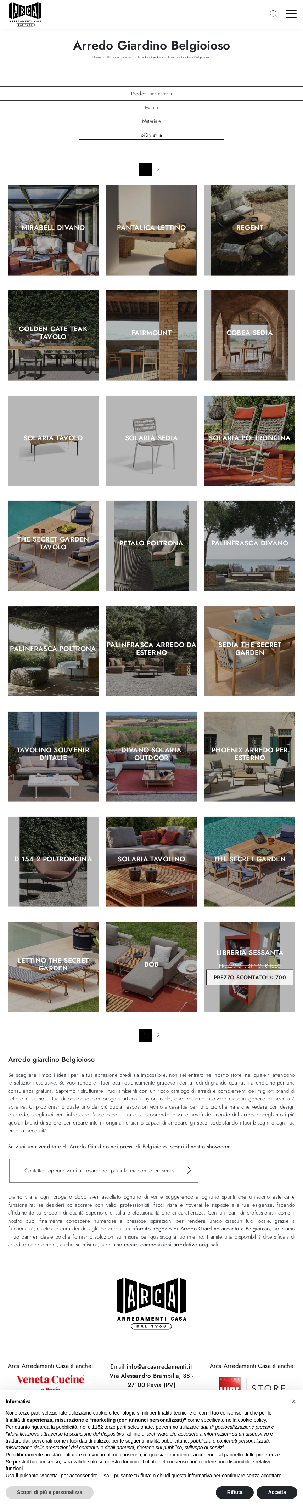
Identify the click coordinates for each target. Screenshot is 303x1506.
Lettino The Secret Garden (53, 964)
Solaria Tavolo (53, 438)
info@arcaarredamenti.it (158, 1366)
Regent (249, 228)
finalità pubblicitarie (167, 1441)
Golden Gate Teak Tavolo (53, 333)
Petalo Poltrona (151, 543)
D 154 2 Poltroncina (53, 859)
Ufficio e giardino (119, 57)
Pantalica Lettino (151, 228)
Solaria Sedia (151, 438)
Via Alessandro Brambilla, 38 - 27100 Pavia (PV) (151, 1380)
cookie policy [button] (252, 1420)
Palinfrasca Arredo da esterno (152, 649)
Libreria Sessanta (249, 967)
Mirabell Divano (53, 228)
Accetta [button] (277, 1492)
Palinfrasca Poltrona (53, 649)
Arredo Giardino (150, 57)
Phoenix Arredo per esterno (250, 754)
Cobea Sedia (249, 333)
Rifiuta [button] (235, 1492)
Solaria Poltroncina (250, 438)
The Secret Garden (250, 859)
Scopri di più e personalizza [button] (49, 1492)
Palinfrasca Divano (249, 543)
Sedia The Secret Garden (249, 649)
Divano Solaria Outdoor (151, 754)
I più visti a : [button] (151, 134)
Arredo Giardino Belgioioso (189, 57)
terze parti (116, 1427)
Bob (151, 964)
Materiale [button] (151, 121)
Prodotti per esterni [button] (151, 93)
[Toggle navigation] (291, 13)
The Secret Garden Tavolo (53, 544)
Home (97, 57)
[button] (293, 1401)
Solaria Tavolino (151, 859)
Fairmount (151, 333)
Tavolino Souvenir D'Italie (53, 754)
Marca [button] (151, 107)
